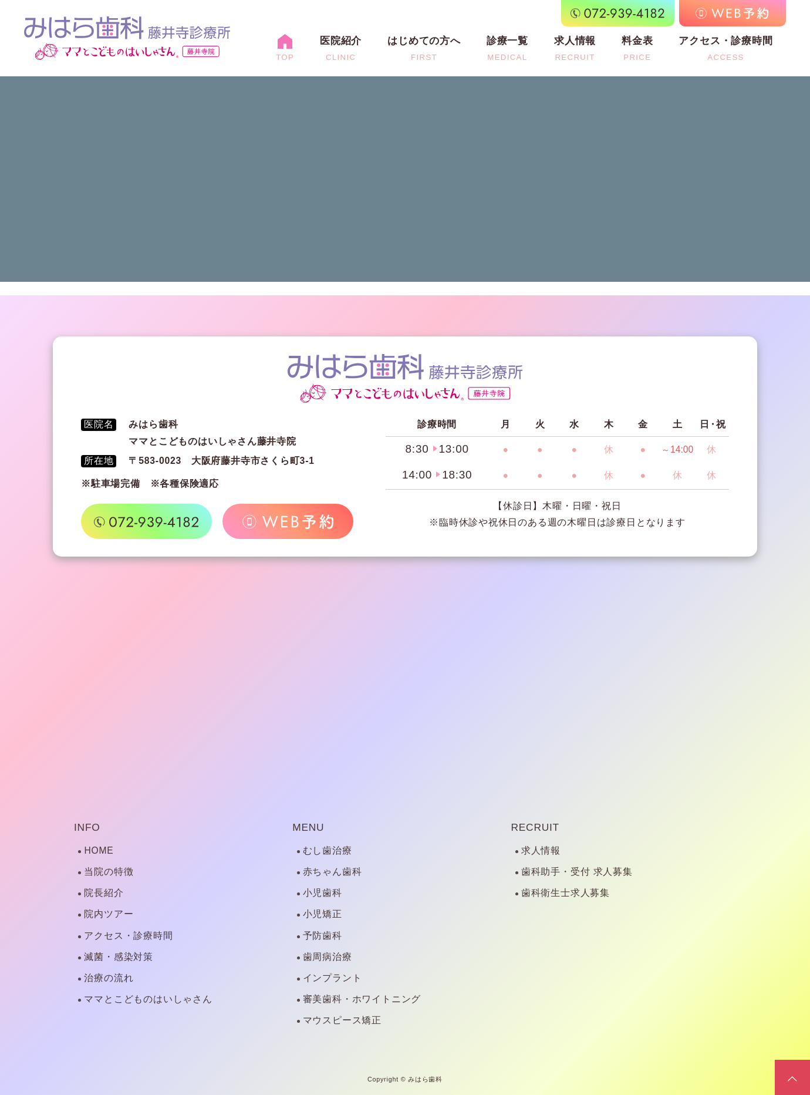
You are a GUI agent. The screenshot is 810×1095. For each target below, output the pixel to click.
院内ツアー (108, 914)
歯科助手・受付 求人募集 (577, 872)
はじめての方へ (424, 48)
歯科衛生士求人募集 (565, 893)
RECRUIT (535, 827)
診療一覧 (507, 48)
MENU (308, 827)
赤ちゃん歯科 (332, 872)
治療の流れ (108, 978)
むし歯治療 (327, 850)
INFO (87, 827)
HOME (98, 850)
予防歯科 (322, 936)
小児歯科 (322, 893)
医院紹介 (341, 48)
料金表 (637, 48)
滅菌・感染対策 (118, 957)
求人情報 (575, 48)
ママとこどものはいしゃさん (148, 999)
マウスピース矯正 (342, 1020)
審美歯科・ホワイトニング (362, 999)
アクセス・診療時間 (725, 48)
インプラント (332, 978)
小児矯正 (322, 914)
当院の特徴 (108, 872)
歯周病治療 (327, 957)
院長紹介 (103, 893)
